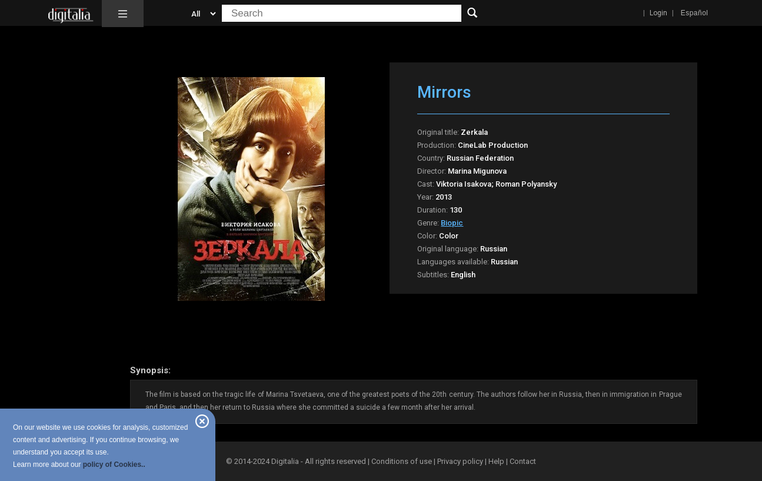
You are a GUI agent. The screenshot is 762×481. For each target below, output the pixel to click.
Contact (523, 461)
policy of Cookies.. (114, 464)
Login (658, 13)
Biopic (452, 222)
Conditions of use (402, 461)
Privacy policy (460, 461)
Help (496, 461)
